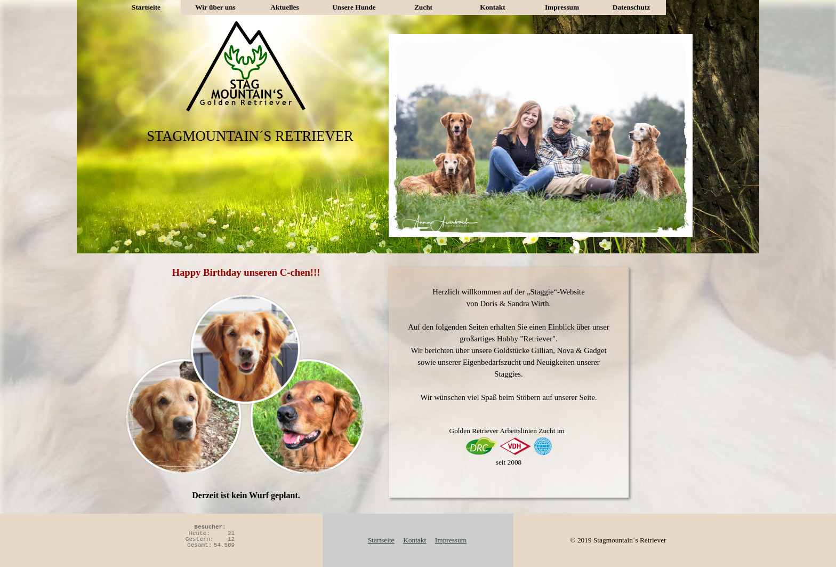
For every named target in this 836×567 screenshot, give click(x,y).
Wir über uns (215, 7)
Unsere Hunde (354, 7)
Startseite (146, 7)
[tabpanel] (508, 382)
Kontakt (492, 7)
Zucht (423, 7)
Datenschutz (631, 7)
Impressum (562, 7)
